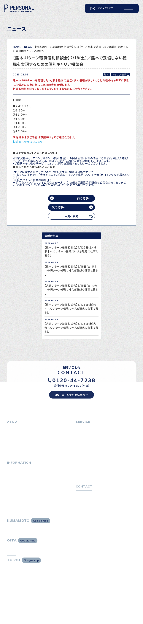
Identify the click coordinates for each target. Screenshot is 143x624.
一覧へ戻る (71, 216)
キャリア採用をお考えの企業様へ (96, 457)
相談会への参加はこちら (27, 141)
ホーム (11, 432)
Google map (40, 525)
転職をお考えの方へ (88, 432)
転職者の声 (85, 450)
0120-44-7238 (73, 382)
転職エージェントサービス (93, 438)
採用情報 (14, 450)
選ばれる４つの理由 (90, 463)
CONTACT (101, 9)
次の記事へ (59, 207)
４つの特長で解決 (88, 469)
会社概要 (14, 444)
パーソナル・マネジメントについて (27, 438)
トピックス (13, 474)
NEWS (28, 47)
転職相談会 (85, 444)
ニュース (12, 486)
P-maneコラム (16, 480)
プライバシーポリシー (89, 505)
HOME (17, 47)
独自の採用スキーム (90, 475)
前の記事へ (84, 198)
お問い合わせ (84, 499)
